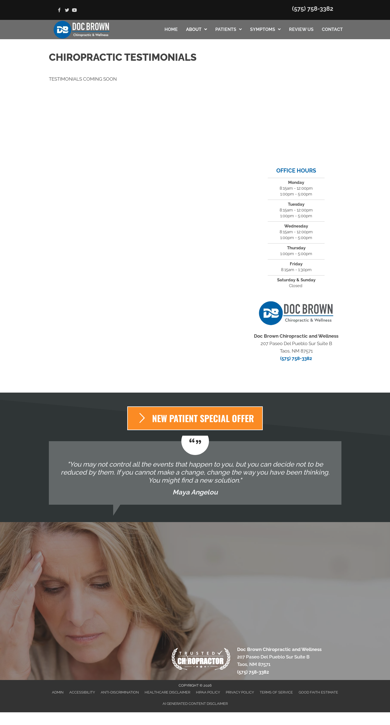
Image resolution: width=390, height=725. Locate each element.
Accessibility (82, 692)
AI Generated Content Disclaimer (195, 704)
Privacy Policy (240, 692)
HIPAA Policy (208, 692)
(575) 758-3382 (312, 8)
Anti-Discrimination (120, 692)
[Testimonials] (195, 473)
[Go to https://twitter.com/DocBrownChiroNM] (67, 10)
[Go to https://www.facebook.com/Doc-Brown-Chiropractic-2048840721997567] (59, 10)
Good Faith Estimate (318, 692)
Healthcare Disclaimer (167, 692)
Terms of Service (276, 692)
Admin (57, 692)
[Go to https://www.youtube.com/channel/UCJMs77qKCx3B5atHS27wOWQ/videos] (74, 10)
